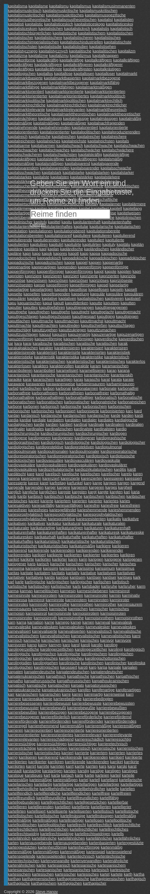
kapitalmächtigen (22, 118)
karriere (14, 699)
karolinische (69, 663)
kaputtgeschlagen (23, 316)
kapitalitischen (105, 51)
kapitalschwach (69, 145)
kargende (16, 487)
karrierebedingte (67, 699)
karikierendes (19, 555)
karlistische (17, 586)
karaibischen (64, 343)
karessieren (114, 478)
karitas (13, 573)
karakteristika (67, 357)
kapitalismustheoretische (29, 19)
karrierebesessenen (25, 703)
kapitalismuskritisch (24, 10)
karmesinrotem (44, 595)
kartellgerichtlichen (57, 802)
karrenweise (114, 694)
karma (13, 591)
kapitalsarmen (43, 145)
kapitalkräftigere (48, 64)
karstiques (34, 775)
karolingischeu (71, 658)
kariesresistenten (91, 519)
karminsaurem (129, 604)
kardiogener (84, 438)
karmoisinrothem (99, 618)
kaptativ (34, 298)
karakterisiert (92, 348)
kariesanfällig (43, 505)
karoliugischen (20, 667)
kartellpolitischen (22, 825)
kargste (64, 492)
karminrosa (17, 600)
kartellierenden (41, 807)
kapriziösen (58, 280)
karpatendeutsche (39, 672)
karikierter (91, 555)
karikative (130, 519)
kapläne (14, 253)
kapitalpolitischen (85, 132)
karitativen (126, 573)
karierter (95, 501)
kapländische (71, 249)
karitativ (72, 573)
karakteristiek (118, 352)
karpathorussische (40, 681)
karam (95, 366)
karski (122, 766)
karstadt (15, 771)
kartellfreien (121, 793)
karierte (47, 501)
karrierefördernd (117, 717)
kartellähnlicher (99, 838)
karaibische (42, 343)
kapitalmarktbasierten (62, 78)
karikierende (38, 550)
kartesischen (43, 874)
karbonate (108, 388)
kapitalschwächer (85, 150)
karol (75, 645)
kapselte (15, 294)
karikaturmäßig (82, 546)
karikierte (55, 555)
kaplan (53, 249)
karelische (70, 474)
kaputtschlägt (19, 330)
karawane (16, 384)
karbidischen (30, 388)
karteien (102, 775)
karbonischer (19, 411)
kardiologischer (132, 442)
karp (92, 667)
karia (135, 492)
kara (18, 343)
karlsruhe (109, 586)
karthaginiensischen (107, 879)
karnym (55, 645)
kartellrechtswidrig (23, 834)
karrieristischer (20, 753)
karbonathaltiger (80, 397)
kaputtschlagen (121, 325)
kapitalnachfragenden (106, 123)
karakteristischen (50, 361)
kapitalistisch (121, 28)
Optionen (38, 225)
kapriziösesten (20, 285)
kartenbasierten (102, 843)
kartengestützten (22, 847)
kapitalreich (18, 136)
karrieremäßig (72, 726)
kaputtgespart (84, 316)
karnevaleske (19, 627)
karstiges (130, 771)
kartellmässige (72, 816)
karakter (46, 348)
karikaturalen (114, 523)
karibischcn (54, 496)
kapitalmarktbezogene (101, 78)
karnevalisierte (44, 631)
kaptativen (67, 298)
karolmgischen (46, 667)
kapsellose (78, 289)
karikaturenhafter (82, 532)
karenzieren (31, 478)
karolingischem (94, 654)
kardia (13, 420)
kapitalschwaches (54, 150)
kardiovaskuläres (22, 469)
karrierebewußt (53, 708)
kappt (99, 271)
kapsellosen (98, 289)
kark (136, 577)
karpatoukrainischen (59, 690)
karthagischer (94, 883)
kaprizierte (89, 276)
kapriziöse (16, 280)
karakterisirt (47, 352)
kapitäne (15, 249)
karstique (16, 775)
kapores (60, 253)
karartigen (63, 379)
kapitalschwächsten (60, 154)
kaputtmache (42, 321)
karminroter (119, 600)
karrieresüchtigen (52, 744)
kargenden (34, 487)
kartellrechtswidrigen (92, 834)
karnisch (15, 640)
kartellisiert (36, 811)
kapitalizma (17, 55)
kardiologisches (21, 447)
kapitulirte (72, 244)
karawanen (35, 384)
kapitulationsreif (58, 235)
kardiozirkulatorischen (94, 469)
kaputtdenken (76, 303)
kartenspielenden (51, 856)
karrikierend (48, 757)
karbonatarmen (85, 388)
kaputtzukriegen (72, 330)
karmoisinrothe (71, 618)
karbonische (70, 406)
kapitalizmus (80, 55)
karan (112, 370)
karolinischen (92, 663)
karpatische (37, 685)
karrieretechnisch (113, 744)
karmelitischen (46, 591)
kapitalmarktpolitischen (66, 100)
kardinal (80, 424)
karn (11, 622)
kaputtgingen (127, 316)
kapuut (45, 334)
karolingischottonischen (105, 658)
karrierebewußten (111, 708)
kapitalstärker (81, 177)
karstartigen (52, 771)
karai (27, 343)
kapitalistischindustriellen (81, 42)
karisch (43, 564)
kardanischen (74, 415)
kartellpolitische (118, 820)
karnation (35, 622)
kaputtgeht (80, 312)
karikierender (112, 550)
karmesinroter (96, 595)
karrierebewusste (87, 703)
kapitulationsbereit (69, 231)
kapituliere (82, 235)
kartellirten (17, 811)
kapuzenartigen (130, 334)
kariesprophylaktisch (25, 514)
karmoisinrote (59, 613)
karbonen (31, 406)
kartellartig (43, 784)
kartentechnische (110, 856)
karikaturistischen (106, 541)
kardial (25, 420)
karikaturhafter (121, 537)
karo (66, 645)
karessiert (133, 478)
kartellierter (121, 807)
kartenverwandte (55, 861)
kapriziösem (37, 280)
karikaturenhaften (52, 532)
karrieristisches (47, 753)
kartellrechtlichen (54, 829)
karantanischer (97, 375)
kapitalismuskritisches (65, 15)
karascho (92, 379)
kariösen (94, 577)
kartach (67, 775)
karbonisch (49, 406)
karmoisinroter (20, 618)
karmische (58, 609)
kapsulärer (17, 298)
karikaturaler (18, 528)
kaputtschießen (94, 325)
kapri (136, 271)
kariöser (109, 577)
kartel (83, 780)
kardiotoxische (122, 456)
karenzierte (70, 478)
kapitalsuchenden (23, 186)
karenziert (51, 478)
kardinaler (16, 429)
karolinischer (116, 663)
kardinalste (83, 429)
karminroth (38, 604)
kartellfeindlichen (76, 793)
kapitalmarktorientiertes (69, 96)
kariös (50, 577)
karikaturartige (42, 528)
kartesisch (100, 870)
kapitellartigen (20, 213)
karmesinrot (119, 591)
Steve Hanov (47, 892)
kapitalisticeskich (58, 24)
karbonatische (130, 397)
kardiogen (118, 433)
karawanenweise (60, 384)
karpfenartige (103, 690)
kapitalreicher (88, 136)
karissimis (67, 568)
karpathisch (56, 676)
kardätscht (17, 474)
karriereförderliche (87, 717)
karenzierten (92, 478)
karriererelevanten (23, 739)
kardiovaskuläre (21, 465)
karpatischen (59, 685)
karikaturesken (20, 537)
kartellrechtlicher (84, 829)
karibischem (94, 496)
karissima (16, 568)
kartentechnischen (23, 861)
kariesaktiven (19, 505)
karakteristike (91, 357)
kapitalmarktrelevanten (65, 109)
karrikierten (17, 762)
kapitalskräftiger (50, 159)
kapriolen (16, 276)
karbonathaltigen (50, 397)
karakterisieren (67, 348)
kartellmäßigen (45, 820)
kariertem (62, 501)
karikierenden (87, 550)
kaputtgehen (39, 312)
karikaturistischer (22, 546)
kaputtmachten (45, 325)
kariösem (78, 577)
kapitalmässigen (104, 118)
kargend (137, 483)
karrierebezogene (83, 712)
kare (31, 474)
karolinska (136, 663)
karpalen (129, 667)
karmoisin (16, 613)
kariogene (113, 559)
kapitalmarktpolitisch (107, 96)
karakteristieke (20, 357)
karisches (127, 564)
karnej (76, 622)
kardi (139, 415)
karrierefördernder (87, 721)
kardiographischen (24, 442)
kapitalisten (124, 19)
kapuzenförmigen (78, 339)
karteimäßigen (65, 780)
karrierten (117, 753)
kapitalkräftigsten (78, 69)
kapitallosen (84, 73)
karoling (110, 645)
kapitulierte (114, 240)
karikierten (73, 555)
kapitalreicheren (21, 141)
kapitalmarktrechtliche (27, 105)
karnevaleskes (123, 627)
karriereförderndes (120, 721)
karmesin (68, 591)
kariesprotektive (61, 519)
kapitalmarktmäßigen (94, 87)
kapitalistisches (108, 37)
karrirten (57, 766)
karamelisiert (67, 370)
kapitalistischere (48, 37)
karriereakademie (37, 699)
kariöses (124, 577)
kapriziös (128, 276)
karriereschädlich (89, 739)
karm (141, 586)
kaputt (58, 303)
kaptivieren (114, 298)
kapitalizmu (59, 55)
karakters (40, 366)
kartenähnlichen (21, 865)
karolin (97, 645)
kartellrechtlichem (23, 829)
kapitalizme (38, 55)
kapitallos (45, 73)
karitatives (34, 577)
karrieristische (104, 748)
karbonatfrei (128, 388)
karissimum (105, 568)
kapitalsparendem (23, 168)
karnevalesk (121, 622)
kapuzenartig (79, 334)
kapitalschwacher (23, 150)
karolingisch (134, 649)
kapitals (122, 141)
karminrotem (76, 600)
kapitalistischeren (78, 37)
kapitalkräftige (72, 60)
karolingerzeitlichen (57, 649)
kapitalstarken (98, 172)
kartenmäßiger (72, 852)
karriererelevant (88, 735)
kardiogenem (39, 438)
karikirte (27, 559)
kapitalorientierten (23, 132)
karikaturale (92, 523)
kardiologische (77, 442)
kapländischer (122, 249)
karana (123, 370)
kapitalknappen (105, 55)
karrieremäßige (98, 726)
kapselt (131, 289)
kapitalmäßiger (73, 123)
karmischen (78, 609)
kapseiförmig (57, 285)
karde (116, 415)
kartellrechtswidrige (57, 834)
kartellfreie (101, 793)
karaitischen (106, 343)
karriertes (134, 753)
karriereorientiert (38, 730)
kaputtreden (69, 325)
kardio (121, 429)
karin (83, 559)
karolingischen (120, 654)
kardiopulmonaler (84, 451)
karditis (120, 469)
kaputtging (106, 316)
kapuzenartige (103, 334)
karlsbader (91, 586)
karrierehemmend (43, 726)
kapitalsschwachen (24, 172)
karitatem (42, 573)
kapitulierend (124, 235)
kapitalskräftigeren (81, 159)
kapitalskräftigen (22, 159)
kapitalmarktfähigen (57, 87)
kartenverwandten (86, 861)
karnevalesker (98, 627)
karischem (75, 564)
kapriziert (71, 276)
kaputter (15, 307)
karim (73, 559)
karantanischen (69, 375)
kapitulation (18, 231)
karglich (14, 492)
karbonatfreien (71, 393)
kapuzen (59, 334)
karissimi (50, 568)
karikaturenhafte (22, 532)
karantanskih (122, 375)
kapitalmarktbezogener (69, 82)
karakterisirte (69, 352)
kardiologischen (104, 442)
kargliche (30, 492)
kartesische (120, 870)
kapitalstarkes (20, 177)
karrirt (31, 766)
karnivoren (17, 645)
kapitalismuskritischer (26, 15)
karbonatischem (21, 402)
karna (21, 622)
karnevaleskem (45, 627)
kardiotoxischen (21, 460)
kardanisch (30, 415)
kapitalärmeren (21, 208)
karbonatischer (77, 402)
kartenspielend (119, 852)
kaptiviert (132, 298)
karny (43, 645)
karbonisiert (65, 411)
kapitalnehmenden (55, 127)
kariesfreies (38, 510)
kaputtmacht (115, 321)
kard (138, 411)
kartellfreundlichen (82, 798)
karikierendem (62, 550)
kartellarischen (20, 784)
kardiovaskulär (107, 460)
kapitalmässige (76, 118)
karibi (22, 496)
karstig (83, 771)
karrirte (43, 766)
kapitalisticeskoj (119, 24)
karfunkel (75, 483)
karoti (83, 667)
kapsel (102, 285)
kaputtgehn (60, 312)
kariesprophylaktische (63, 514)
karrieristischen (130, 748)
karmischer (98, 609)
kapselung (80, 294)
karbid (13, 388)
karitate (26, 573)
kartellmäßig (125, 816)
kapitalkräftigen (126, 60)
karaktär (82, 366)
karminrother (105, 604)
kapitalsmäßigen (49, 163)
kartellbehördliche (23, 789)
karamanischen (115, 366)
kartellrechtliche (126, 825)
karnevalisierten (72, 631)
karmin (115, 595)
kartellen (127, 789)
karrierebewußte (81, 708)
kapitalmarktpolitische (26, 100)
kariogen (95, 559)
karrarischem (27, 694)
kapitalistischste (117, 42)
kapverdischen (131, 339)
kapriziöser (78, 280)
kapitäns (31, 249)
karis (31, 564)
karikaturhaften (94, 537)
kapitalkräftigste (48, 69)
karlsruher (127, 586)
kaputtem (111, 303)
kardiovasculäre (49, 460)
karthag (14, 879)
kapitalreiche (40, 136)
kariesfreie (110, 505)
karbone (15, 406)
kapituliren (39, 244)
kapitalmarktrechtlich (104, 100)
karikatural (71, 523)
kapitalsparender (85, 168)
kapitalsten (59, 177)
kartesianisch (58, 865)
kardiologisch (52, 442)
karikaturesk (109, 532)
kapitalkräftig (47, 60)
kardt (131, 469)
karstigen (113, 771)
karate (128, 379)
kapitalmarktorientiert (26, 91)
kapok (47, 253)
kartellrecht (76, 825)
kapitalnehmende (23, 127)
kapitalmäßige (20, 123)
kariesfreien (130, 505)
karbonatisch (106, 397)
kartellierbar (118, 802)
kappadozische (21, 262)
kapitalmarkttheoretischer (118, 114)
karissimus (125, 568)
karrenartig (93, 694)
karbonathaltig (122, 393)
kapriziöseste (121, 280)
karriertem (99, 753)
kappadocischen (22, 258)
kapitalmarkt (126, 73)
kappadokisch (49, 258)
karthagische (19, 883)
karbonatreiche (104, 402)
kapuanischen (29, 303)
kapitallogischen (22, 73)
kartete (117, 874)
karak (123, 343)
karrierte (82, 753)
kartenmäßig (111, 847)
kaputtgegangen (80, 307)
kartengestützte (130, 843)
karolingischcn (43, 654)
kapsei (39, 285)
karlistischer (61, 586)
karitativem (106, 573)
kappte (110, 271)
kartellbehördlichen (55, 789)
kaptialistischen (90, 298)
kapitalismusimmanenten (113, 6)
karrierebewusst (57, 703)
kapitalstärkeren (21, 181)
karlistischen (39, 586)
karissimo (86, 568)
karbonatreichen (132, 402)
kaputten (128, 303)
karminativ (131, 595)
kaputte (95, 303)
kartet (105, 874)
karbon (48, 388)
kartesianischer (49, 870)
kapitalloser (105, 73)
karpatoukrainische (24, 690)
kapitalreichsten (101, 141)
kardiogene (17, 438)
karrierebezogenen (115, 712)
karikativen (17, 523)
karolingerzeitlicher (91, 649)
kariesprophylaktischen (103, 514)
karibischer (135, 496)
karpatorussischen (101, 685)
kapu (12, 303)
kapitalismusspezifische (105, 15)
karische (57, 564)
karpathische (78, 676)
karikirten (43, 559)
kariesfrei (92, 505)
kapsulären (133, 294)
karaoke (15, 379)
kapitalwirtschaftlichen (27, 204)
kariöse (62, 577)
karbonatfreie (19, 393)
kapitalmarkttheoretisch (106, 109)
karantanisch (19, 375)
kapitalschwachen (129, 145)
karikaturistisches (53, 546)
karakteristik (44, 357)
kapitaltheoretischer (25, 190)
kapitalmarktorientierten (105, 91)
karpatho (15, 681)
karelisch (53, 474)
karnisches (89, 640)
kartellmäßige (19, 820)
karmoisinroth (45, 618)
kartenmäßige (20, 852)
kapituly (109, 244)
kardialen (73, 420)
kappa (94, 253)
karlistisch (120, 582)
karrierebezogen (52, 712)
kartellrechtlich (99, 825)
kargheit (125, 487)
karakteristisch (116, 357)
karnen (88, 622)
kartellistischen (20, 816)
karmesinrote (19, 595)
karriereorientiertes (57, 735)
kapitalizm (127, 51)
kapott (73, 253)
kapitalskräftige (116, 154)
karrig (13, 757)
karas (78, 379)
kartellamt (109, 780)
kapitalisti (16, 24)
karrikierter (37, 762)
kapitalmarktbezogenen (28, 82)
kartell (94, 780)
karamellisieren (92, 370)
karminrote (55, 600)
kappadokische (75, 258)
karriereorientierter (24, 735)
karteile (128, 775)
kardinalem (114, 424)
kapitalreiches (48, 141)
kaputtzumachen (101, 330)
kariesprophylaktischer (27, 519)
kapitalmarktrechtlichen (67, 105)
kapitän (137, 244)
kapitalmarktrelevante (26, 109)
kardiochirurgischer (92, 433)
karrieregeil (17, 726)
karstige (97, 771)
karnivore (123, 640)
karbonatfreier (97, 393)
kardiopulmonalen (53, 451)
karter (41, 865)
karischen (93, 564)
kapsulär (97, 294)
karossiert (68, 667)
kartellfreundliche (51, 798)
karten (13, 843)
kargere (63, 487)
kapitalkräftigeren (78, 64)
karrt (70, 766)
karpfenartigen (128, 690)
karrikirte (131, 762)
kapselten (31, 294)
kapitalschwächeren (25, 154)
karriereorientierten (102, 730)
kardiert (66, 424)
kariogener (17, 564)
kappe (69, 262)
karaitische (85, 343)
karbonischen (119, 406)
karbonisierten (112, 411)
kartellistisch (103, 811)
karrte (80, 766)
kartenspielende (21, 856)
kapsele (61, 289)
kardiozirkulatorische (56, 469)
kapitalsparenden (54, 168)
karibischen (115, 496)
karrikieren (28, 757)
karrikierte (133, 757)
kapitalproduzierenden (121, 132)
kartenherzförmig (52, 847)
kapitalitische (80, 51)
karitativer (16, 577)
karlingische (35, 582)
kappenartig (113, 262)
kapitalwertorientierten (27, 199)
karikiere (103, 546)
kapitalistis (100, 28)
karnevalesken (71, 627)
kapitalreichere (114, 136)
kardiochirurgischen (57, 433)
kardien (52, 424)
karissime (33, 568)
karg (87, 483)
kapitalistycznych (53, 51)
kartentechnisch (81, 856)
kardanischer (98, 415)
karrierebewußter (22, 712)
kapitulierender (73, 240)
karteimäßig (18, 780)
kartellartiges (132, 784)
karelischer (110, 474)
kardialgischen (20, 424)
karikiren (127, 555)
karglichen (48, 492)
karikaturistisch (47, 541)
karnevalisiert (19, 631)
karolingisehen (45, 663)
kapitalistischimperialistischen (33, 42)
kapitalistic (34, 24)
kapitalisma (17, 6)
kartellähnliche (44, 838)
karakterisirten (93, 352)
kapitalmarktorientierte (64, 91)
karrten (92, 766)
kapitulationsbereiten (26, 235)
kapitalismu (59, 6)
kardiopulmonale (22, 451)
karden (128, 415)
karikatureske (132, 532)
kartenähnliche (115, 861)
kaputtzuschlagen (23, 334)
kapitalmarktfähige (23, 87)
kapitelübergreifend (24, 217)
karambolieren (20, 370)
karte (79, 775)
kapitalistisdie (50, 46)
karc (129, 411)
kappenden (67, 267)
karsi (111, 766)
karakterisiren (116, 348)
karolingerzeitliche (23, 649)
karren (77, 694)
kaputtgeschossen (55, 316)
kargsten (79, 492)
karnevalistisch (99, 631)
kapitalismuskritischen (98, 10)
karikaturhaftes (20, 541)
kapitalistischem (91, 33)
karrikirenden (97, 762)
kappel (82, 262)
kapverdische (106, 339)
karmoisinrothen (129, 618)
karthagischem (43, 883)
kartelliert (63, 807)
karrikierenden (95, 757)
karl (11, 582)
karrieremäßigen (126, 726)
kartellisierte (57, 811)
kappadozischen (49, 262)
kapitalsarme (19, 145)
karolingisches (45, 658)
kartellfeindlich (20, 793)
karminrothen (82, 604)
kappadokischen (103, 258)
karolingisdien (20, 663)
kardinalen (135, 424)
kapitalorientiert (85, 127)
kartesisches (88, 874)
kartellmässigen (99, 816)
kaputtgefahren (52, 307)
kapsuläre (114, 294)
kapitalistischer (20, 37)
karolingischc (19, 654)
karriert (68, 753)
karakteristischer (80, 361)
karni (136, 636)
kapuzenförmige (48, 339)
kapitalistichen (50, 28)
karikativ (114, 519)
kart (47, 775)
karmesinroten (70, 595)
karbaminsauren (120, 384)
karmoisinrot (36, 613)
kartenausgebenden (70, 843)
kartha (139, 874)
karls (76, 586)
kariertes (111, 501)
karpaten (15, 672)
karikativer (36, 523)
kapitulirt (56, 244)
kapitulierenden (46, 240)
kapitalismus (80, 6)
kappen (95, 262)
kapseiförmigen (83, 285)
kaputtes (30, 307)
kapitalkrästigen (107, 69)
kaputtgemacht (127, 312)
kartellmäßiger (71, 820)
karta (55, 775)
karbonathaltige (21, 397)
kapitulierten (18, 244)
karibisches (17, 501)
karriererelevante (117, 735)
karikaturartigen (69, 528)
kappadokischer (132, 258)
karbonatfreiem (45, 393)
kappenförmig (89, 267)
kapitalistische (65, 33)
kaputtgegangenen (111, 307)
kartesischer (65, 874)
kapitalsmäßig (110, 159)
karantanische (43, 375)
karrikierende (71, 757)
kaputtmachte (19, 325)
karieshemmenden (124, 510)
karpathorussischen (74, 681)
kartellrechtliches (113, 829)
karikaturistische (75, 541)
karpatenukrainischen (26, 676)
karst (132, 766)
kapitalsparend (77, 163)
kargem (109, 483)
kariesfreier (17, 510)
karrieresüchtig (118, 739)
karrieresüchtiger (82, 744)
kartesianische (83, 865)
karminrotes (18, 604)
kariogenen (132, 559)
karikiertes (110, 555)
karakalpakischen (23, 348)
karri (130, 694)
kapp (84, 253)
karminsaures (19, 609)
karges (111, 487)
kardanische (51, 415)
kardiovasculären (79, 460)
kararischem (43, 379)
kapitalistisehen (102, 46)
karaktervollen (61, 366)
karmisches (119, 609)
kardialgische (126, 420)
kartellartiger (108, 784)
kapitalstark (51, 172)
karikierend (17, 550)
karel (40, 474)
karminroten (98, 600)
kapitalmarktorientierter (27, 96)
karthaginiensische (73, 879)
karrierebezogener (23, 717)
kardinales (35, 429)
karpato (77, 685)
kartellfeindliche (47, 793)
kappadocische (114, 253)
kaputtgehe (17, 312)
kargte (103, 492)
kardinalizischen (59, 429)
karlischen (102, 582)
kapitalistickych (77, 28)
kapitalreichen (64, 136)
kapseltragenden (55, 294)
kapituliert (96, 240)
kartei (89, 775)
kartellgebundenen (24, 802)
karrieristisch (79, 748)
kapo (36, 253)
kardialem (55, 420)
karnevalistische (127, 631)
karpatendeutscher (107, 672)
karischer (110, 564)
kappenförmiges (79, 271)
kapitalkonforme (21, 60)
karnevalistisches (116, 636)
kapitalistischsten (22, 46)
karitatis (58, 573)
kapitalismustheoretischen (74, 19)
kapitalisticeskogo (89, 24)
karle (19, 582)
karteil (115, 775)
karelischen (90, 474)
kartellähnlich (19, 838)
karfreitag (57, 483)
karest (33, 483)
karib (12, 496)
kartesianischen (21, 870)
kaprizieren (52, 276)
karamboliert (44, 370)
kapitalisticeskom (22, 28)
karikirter (59, 559)
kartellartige (63, 784)
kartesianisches (76, 870)
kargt (92, 492)
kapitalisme (38, 6)
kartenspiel (95, 852)
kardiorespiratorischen (27, 456)
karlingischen (57, 582)
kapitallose (63, 73)
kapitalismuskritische (60, 10)
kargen (123, 483)
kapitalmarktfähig (104, 82)
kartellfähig (109, 798)
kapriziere (33, 276)
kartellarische (130, 780)
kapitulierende (20, 240)
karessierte (17, 483)
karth (128, 874)
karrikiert (116, 757)
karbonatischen (50, 402)
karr (11, 694)
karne (49, 622)
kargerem (79, 487)
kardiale (39, 420)
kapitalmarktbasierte (25, 78)
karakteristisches (110, 361)
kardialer (89, 420)
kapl (42, 249)
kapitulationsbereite (103, 231)
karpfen (84, 690)
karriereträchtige (22, 748)
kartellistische (126, 811)
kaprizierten (109, 276)
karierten (79, 501)
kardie (39, 424)
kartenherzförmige (84, 847)
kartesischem (19, 874)
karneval (102, 622)
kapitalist (105, 19)
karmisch (40, 609)
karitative (88, 573)
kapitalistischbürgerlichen (29, 33)
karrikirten (16, 766)
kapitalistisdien (75, 46)
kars (102, 766)
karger (50, 487)
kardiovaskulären (82, 465)
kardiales (105, 420)
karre (66, 694)
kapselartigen (41, 289)
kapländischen (96, 249)
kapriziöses (99, 280)
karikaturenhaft (117, 528)
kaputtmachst (91, 321)
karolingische (68, 654)
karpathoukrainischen (110, 681)
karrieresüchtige (22, 744)
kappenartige (19, 267)
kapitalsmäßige (21, 163)
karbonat (63, 388)
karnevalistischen (55, 636)
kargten (116, 492)
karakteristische (21, 361)
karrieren (15, 730)
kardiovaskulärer (113, 465)
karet (44, 483)
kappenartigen (43, 267)
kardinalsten (104, 429)
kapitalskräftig (90, 154)
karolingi (115, 649)
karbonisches (42, 411)
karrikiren (56, 762)
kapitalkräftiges (21, 69)
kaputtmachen (66, 321)
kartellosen (94, 820)
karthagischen (70, 883)
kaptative (49, 298)
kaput (47, 303)
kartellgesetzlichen (90, 802)
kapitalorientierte (113, 127)
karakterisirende (22, 352)
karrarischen (50, 694)
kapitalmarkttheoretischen (73, 114)
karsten (70, 771)
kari (127, 492)
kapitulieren (102, 235)
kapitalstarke (73, 172)
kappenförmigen (22, 271)
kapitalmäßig (130, 118)
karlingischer (81, 582)
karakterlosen (19, 366)
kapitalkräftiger (20, 64)
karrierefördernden (55, 721)
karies (125, 501)
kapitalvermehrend (24, 195)
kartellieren (17, 807)
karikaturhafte (68, 537)
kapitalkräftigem (98, 60)
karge (97, 483)
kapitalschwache (98, 145)
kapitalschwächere (118, 150)
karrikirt (116, 762)
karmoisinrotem (85, 613)
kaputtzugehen (44, 330)
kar (10, 343)
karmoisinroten (113, 613)
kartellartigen (85, 784)
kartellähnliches (126, 838)
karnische (31, 640)
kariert (34, 501)
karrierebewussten (119, 703)
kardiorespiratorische (119, 451)
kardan (14, 415)
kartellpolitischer (52, 825)
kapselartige (18, 289)
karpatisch (17, 685)
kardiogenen (62, 438)
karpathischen (102, 676)
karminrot (36, 600)
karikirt (13, 559)
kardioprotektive (49, 447)
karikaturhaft (45, 537)
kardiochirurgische (23, 433)
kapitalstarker (122, 172)
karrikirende (75, 762)
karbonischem (95, 406)
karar (27, 379)
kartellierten (101, 807)
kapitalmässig (50, 118)
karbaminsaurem (90, 384)
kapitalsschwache (116, 168)
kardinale (96, 424)
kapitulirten (91, 244)
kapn (27, 253)
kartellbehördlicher (89, 789)
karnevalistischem (23, 636)
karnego (62, 622)
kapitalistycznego (23, 51)
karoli (85, 645)
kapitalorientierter (55, 132)
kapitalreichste (74, 141)
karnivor (107, 640)
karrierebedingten (98, 699)
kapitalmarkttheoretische (29, 114)
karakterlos (135, 361)
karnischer (70, 640)
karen (138, 474)
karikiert (39, 555)
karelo (126, 474)
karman (26, 591)
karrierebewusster (23, 708)
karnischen (50, 640)
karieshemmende (92, 510)
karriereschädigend (57, 739)
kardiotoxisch (97, 456)
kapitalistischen (120, 33)
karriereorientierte (69, 730)
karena (14, 478)
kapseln (117, 289)
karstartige (32, 771)
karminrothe (59, 604)
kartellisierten (80, 811)
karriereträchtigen (52, 748)
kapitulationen (41, 231)
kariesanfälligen (69, 505)
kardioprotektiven (79, 447)
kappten (124, 271)
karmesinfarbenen (92, 591)
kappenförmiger (50, 271)
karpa (102, 667)
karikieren (120, 546)
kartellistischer (47, 816)
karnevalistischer (85, 636)
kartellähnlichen (71, 838)
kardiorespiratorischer (66, 456)
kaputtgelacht (102, 312)
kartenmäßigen (46, 852)
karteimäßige (40, 780)
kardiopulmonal (108, 447)
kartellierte (81, 807)
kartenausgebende (36, 843)
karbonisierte (88, 411)
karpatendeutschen (72, 672)
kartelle (112, 789)
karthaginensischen (38, 879)
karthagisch (136, 879)
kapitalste (41, 177)
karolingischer (20, 658)
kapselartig (118, 285)
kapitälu (123, 244)
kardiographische (111, 438)
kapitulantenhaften (24, 226)
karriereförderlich (55, 717)
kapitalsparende (105, 163)
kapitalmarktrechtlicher (107, 105)
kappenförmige (115, 267)
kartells (117, 834)
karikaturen (94, 528)
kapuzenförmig (20, 339)
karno (32, 645)
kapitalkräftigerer (108, 64)
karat (105, 379)
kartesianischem (111, 865)
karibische (73, 496)
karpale (114, 667)
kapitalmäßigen (46, 123)
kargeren (96, 487)
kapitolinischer (20, 222)
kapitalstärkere (107, 177)
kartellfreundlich (21, 798)
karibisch (35, 496)
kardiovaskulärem (51, 465)
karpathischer (127, 676)
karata (116, 379)
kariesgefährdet (62, 510)
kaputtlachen (19, 321)
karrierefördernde (23, 721)
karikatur (54, 523)
